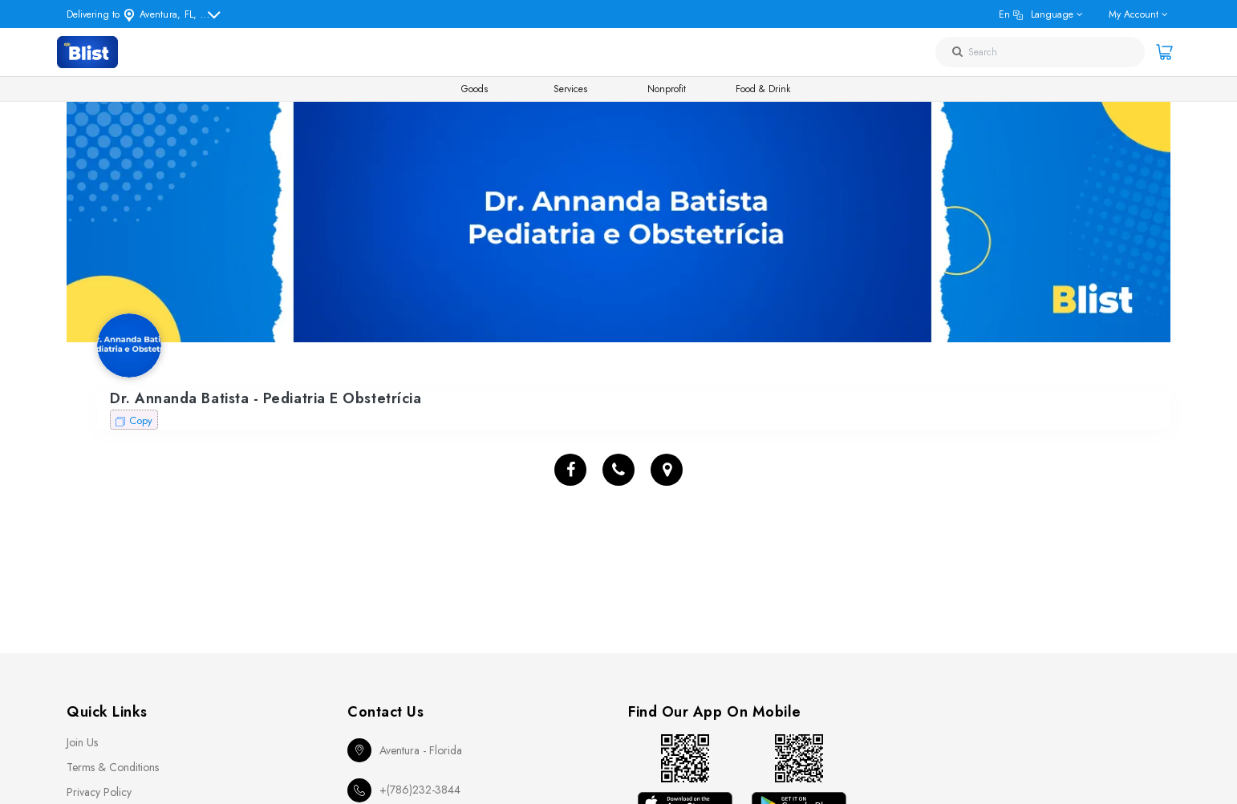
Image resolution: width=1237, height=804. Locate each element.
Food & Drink (763, 89)
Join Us (82, 742)
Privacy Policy (99, 792)
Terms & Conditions (113, 767)
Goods (474, 89)
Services (570, 89)
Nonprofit (666, 89)
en (1036, 14)
